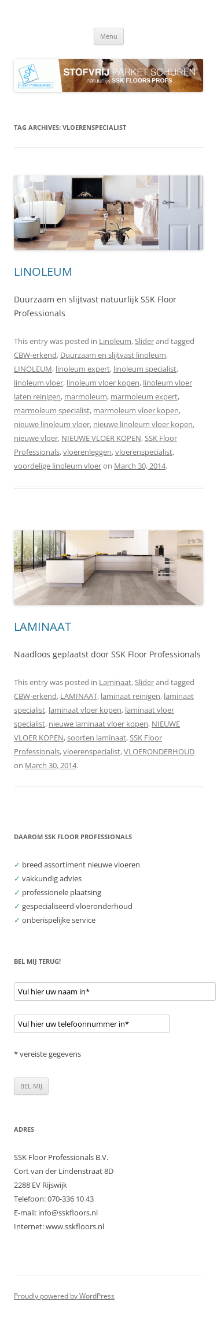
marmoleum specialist (52, 410)
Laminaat (115, 682)
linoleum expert (83, 369)
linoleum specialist (144, 369)
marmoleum (85, 396)
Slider (144, 341)
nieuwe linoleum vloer (52, 424)
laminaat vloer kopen (85, 710)
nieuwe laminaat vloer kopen (98, 724)
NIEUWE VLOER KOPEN (101, 438)
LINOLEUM (43, 271)
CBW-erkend (35, 355)
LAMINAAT (42, 626)
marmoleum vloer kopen (136, 410)
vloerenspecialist (143, 452)
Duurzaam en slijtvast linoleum (113, 355)
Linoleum (115, 341)
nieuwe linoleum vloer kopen (143, 424)
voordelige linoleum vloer (57, 466)
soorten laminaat (96, 737)
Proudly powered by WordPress (64, 1296)
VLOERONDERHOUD (159, 751)
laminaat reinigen (130, 696)
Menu (108, 36)
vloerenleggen (87, 452)
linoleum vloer (38, 382)
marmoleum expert (144, 396)
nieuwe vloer (36, 438)
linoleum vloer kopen (103, 382)
